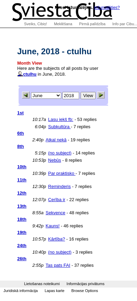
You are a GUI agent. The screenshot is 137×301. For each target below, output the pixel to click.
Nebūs (54, 160)
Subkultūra (59, 126)
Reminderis (59, 186)
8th (20, 146)
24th (22, 245)
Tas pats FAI (58, 265)
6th (20, 133)
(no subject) (60, 153)
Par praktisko (61, 173)
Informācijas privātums (85, 284)
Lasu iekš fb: (60, 119)
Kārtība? (56, 239)
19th (22, 232)
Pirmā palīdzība (92, 24)
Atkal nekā (56, 139)
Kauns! (53, 225)
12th (22, 193)
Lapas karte (54, 291)
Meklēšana (63, 24)
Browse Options (84, 291)
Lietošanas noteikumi (42, 284)
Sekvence (55, 212)
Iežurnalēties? (107, 7)
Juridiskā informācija (20, 291)
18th (22, 219)
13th (22, 206)
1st (20, 112)
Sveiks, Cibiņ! (35, 24)
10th (22, 166)
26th (22, 258)
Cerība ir (56, 199)
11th (22, 179)
